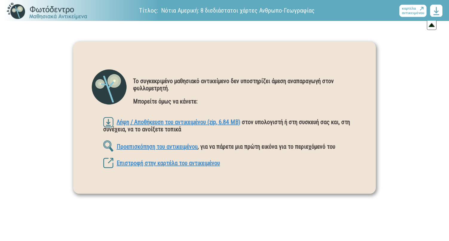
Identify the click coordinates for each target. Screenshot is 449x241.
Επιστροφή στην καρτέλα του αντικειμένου (161, 163)
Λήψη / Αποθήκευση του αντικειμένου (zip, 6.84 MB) (171, 122)
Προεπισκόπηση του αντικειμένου (150, 146)
